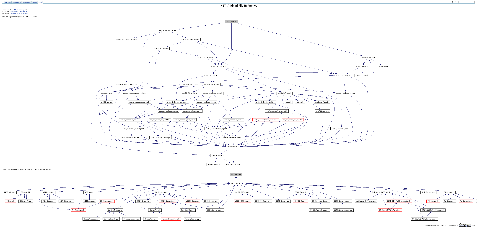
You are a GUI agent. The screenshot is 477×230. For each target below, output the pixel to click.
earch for (455, 2)
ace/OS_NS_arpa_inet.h (19, 14)
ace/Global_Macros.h (19, 12)
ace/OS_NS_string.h (18, 10)
